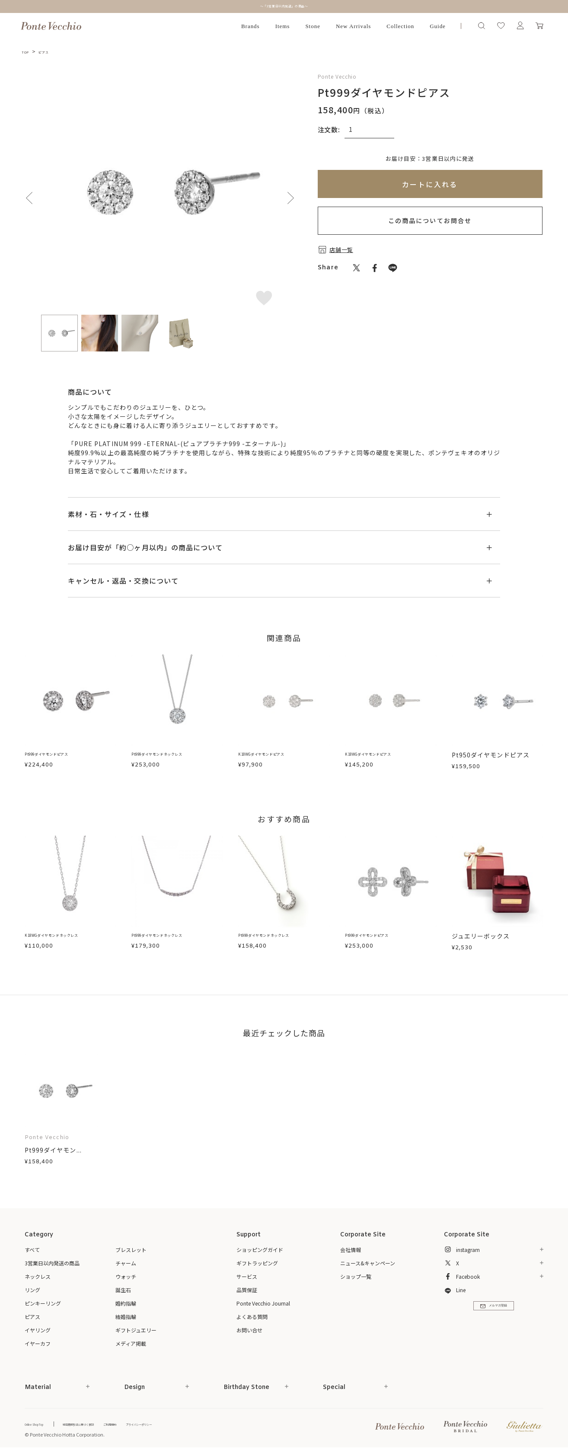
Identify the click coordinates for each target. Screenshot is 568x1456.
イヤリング (38, 1330)
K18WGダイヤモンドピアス (278, 754)
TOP (27, 51)
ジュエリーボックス (481, 936)
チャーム (125, 1263)
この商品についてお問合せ (430, 220)
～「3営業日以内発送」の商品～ (284, 6)
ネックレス (38, 1276)
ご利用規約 (159, 1424)
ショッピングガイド (259, 1249)
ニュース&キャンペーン (367, 1263)
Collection (400, 26)
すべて (32, 1249)
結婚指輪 (125, 1316)
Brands (250, 26)
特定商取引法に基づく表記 (108, 1424)
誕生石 (123, 1289)
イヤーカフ (38, 1343)
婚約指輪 (125, 1303)
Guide (438, 26)
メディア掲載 (130, 1343)
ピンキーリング (43, 1303)
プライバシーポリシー (204, 1424)
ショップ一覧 (355, 1276)
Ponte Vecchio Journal (263, 1303)
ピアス (51, 51)
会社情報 (350, 1249)
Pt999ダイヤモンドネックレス (176, 754)
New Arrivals (353, 26)
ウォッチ (125, 1276)
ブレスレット (131, 1249)
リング (32, 1289)
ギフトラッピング (257, 1263)
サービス (246, 1276)
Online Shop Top (43, 1424)
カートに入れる (430, 184)
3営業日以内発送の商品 (52, 1263)
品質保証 (246, 1289)
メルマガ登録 (493, 1313)
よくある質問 (252, 1316)
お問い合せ (249, 1330)
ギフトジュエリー (135, 1330)
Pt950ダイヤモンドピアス (491, 754)
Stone (312, 26)
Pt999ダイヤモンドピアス (63, 754)
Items (282, 26)
